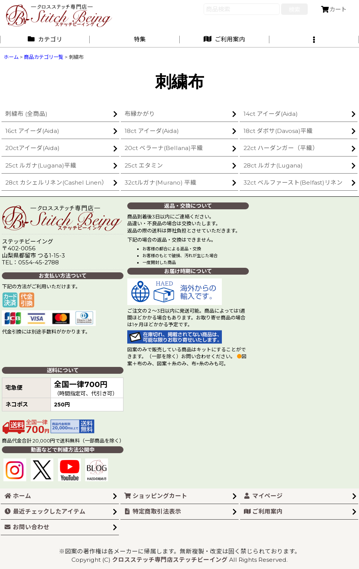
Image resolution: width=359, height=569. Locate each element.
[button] (314, 39)
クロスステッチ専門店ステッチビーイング (170, 559)
